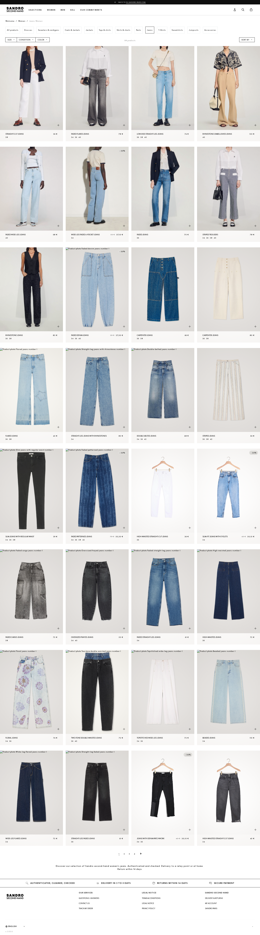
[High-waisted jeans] (228, 596)
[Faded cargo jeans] (31, 596)
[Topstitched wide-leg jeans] (162, 697)
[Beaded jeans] (228, 697)
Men (63, 10)
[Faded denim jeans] (97, 295)
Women (51, 10)
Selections (35, 10)
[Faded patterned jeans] (97, 496)
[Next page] (140, 853)
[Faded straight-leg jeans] (162, 596)
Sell (72, 10)
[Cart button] (251, 9)
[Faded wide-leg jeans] (31, 194)
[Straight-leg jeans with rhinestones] (97, 395)
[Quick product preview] (58, 125)
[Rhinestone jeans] (31, 295)
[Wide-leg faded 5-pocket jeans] (97, 194)
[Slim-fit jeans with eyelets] (228, 496)
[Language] (18, 926)
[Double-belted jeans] (162, 395)
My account (211, 903)
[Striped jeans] (228, 395)
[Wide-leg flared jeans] (31, 798)
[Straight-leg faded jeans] (97, 798)
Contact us (84, 903)
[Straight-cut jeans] (31, 93)
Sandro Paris (211, 908)
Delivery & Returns (214, 898)
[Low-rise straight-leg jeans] (162, 93)
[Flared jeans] (31, 395)
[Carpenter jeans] (162, 295)
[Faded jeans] (162, 194)
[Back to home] (15, 9)
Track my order (86, 908)
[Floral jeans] (31, 697)
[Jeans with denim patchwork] (162, 798)
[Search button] (243, 9)
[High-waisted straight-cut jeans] (162, 496)
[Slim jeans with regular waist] (31, 496)
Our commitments (91, 10)
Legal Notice (148, 903)
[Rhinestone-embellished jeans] (228, 93)
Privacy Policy (148, 908)
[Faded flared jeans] (97, 93)
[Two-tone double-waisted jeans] (97, 697)
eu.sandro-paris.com (136, 2)
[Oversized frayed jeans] (97, 596)
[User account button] (234, 9)
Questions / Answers (89, 898)
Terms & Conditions (151, 898)
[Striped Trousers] (228, 194)
